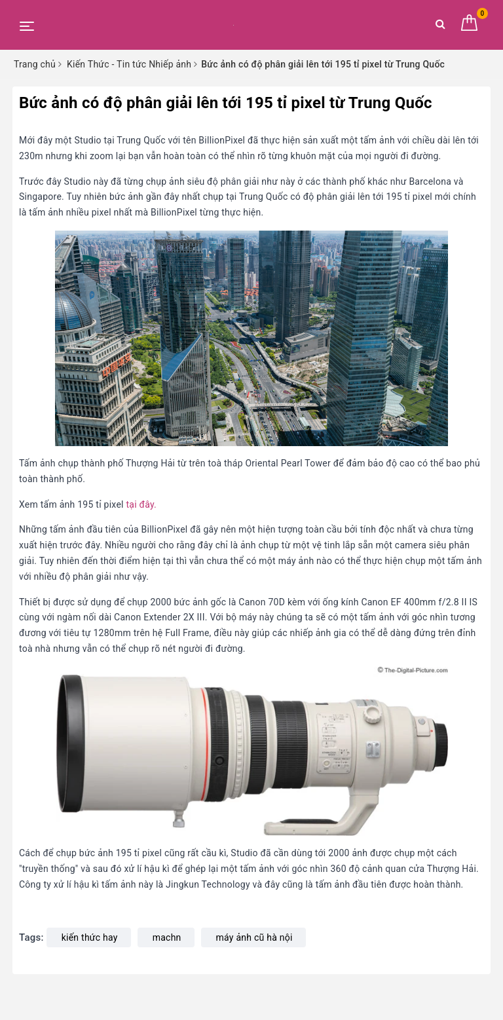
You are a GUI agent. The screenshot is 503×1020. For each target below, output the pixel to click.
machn (167, 937)
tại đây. (141, 504)
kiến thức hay (90, 937)
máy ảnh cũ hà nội (254, 937)
